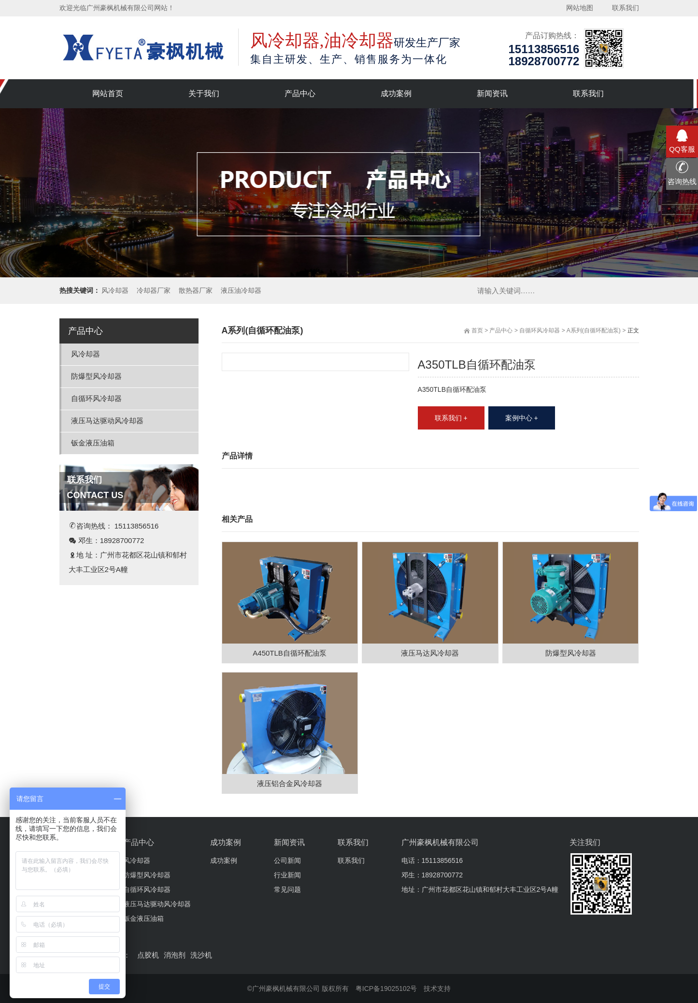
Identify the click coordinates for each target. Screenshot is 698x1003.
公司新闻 (287, 860)
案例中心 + (521, 418)
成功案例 (223, 860)
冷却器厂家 (154, 290)
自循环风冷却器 (539, 330)
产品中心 (501, 330)
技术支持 (437, 988)
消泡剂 (174, 955)
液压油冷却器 (241, 290)
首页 (477, 330)
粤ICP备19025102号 (386, 988)
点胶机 (148, 955)
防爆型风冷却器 (96, 376)
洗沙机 (201, 955)
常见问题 (287, 889)
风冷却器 (114, 290)
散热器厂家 (196, 290)
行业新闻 (287, 875)
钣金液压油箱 (92, 443)
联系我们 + (451, 418)
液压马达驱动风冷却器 (107, 420)
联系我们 (351, 860)
